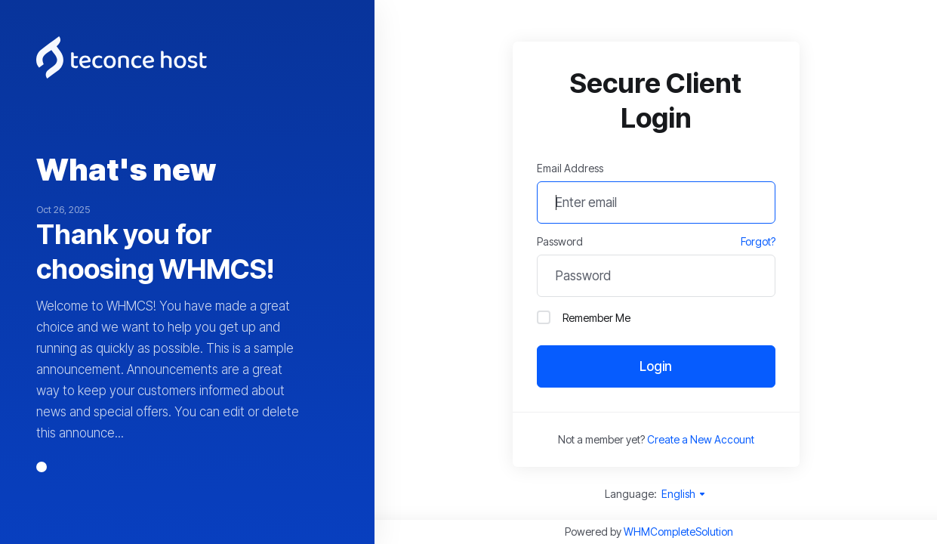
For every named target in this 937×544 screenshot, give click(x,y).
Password (560, 241)
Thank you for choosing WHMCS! (155, 252)
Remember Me (583, 317)
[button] (41, 467)
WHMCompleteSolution (678, 531)
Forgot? (758, 241)
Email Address (570, 168)
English (684, 493)
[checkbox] (543, 317)
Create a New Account (700, 439)
